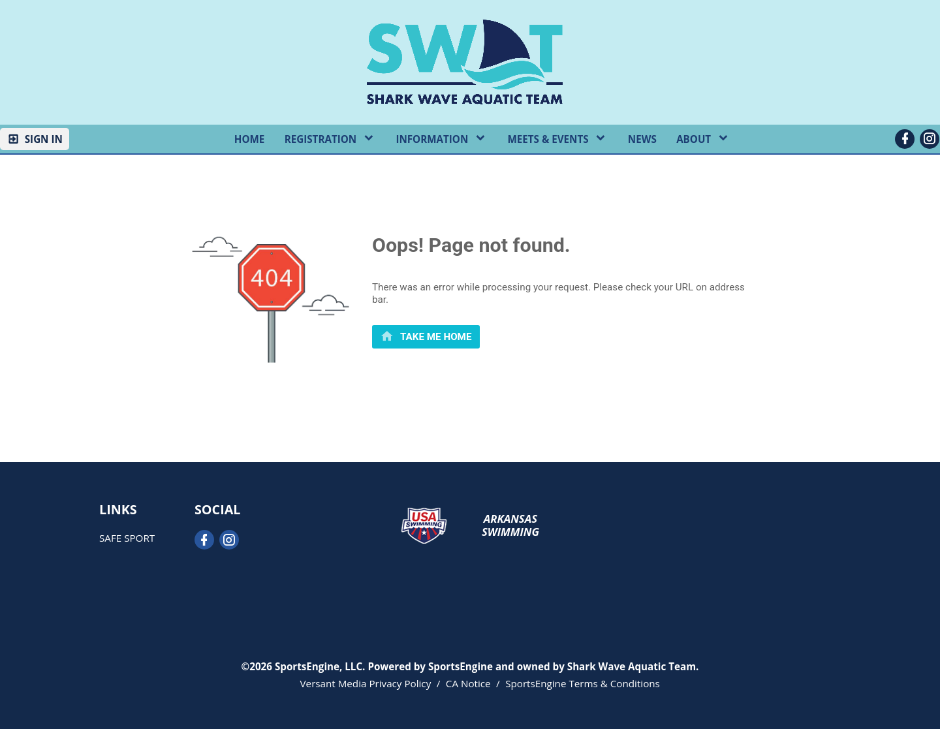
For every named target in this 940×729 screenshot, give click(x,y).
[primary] (426, 336)
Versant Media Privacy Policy (365, 683)
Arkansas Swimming (511, 525)
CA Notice (468, 683)
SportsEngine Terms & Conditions (582, 683)
